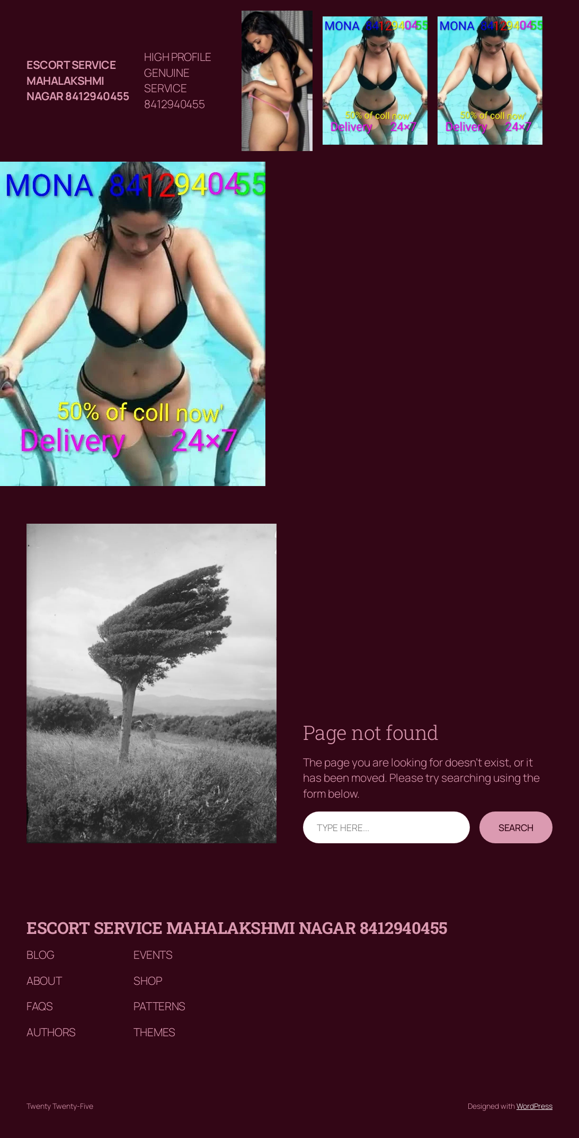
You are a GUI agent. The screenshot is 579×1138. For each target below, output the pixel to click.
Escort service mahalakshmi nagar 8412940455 (77, 80)
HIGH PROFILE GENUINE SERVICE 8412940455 (177, 80)
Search (515, 827)
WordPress (534, 1106)
